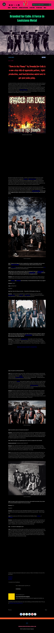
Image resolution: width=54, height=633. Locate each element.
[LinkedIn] (29, 614)
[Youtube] (10, 5)
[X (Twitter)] (24, 614)
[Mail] (27, 623)
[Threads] (12, 5)
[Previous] (12, 610)
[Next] (44, 610)
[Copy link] (35, 614)
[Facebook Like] (10, 606)
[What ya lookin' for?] (40, 4)
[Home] (4, 4)
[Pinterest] (32, 614)
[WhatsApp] (26, 614)
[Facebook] (21, 614)
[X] (14, 5)
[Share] (44, 57)
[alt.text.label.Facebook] (19, 5)
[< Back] (12, 12)
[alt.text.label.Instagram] (16, 5)
